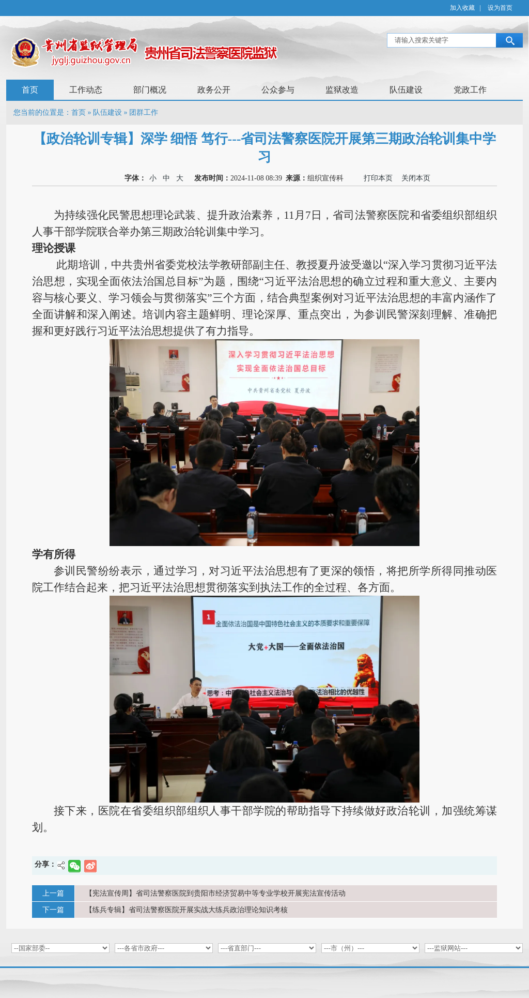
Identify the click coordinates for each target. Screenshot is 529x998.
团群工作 (143, 112)
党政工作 (470, 89)
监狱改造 (342, 89)
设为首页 (500, 7)
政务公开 (213, 89)
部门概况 (149, 89)
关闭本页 (414, 178)
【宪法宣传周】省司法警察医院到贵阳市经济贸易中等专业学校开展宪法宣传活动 (215, 893)
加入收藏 (462, 7)
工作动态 (85, 89)
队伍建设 (406, 89)
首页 (30, 89)
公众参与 (277, 89)
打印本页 (376, 178)
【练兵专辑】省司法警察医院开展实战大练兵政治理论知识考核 (186, 910)
